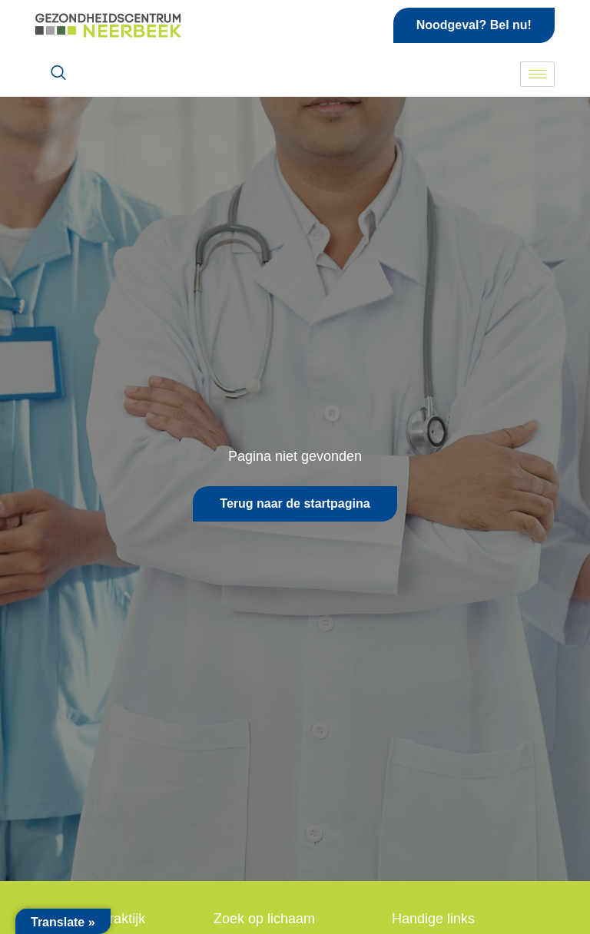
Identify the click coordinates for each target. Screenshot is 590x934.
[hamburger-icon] (537, 74)
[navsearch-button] (58, 73)
